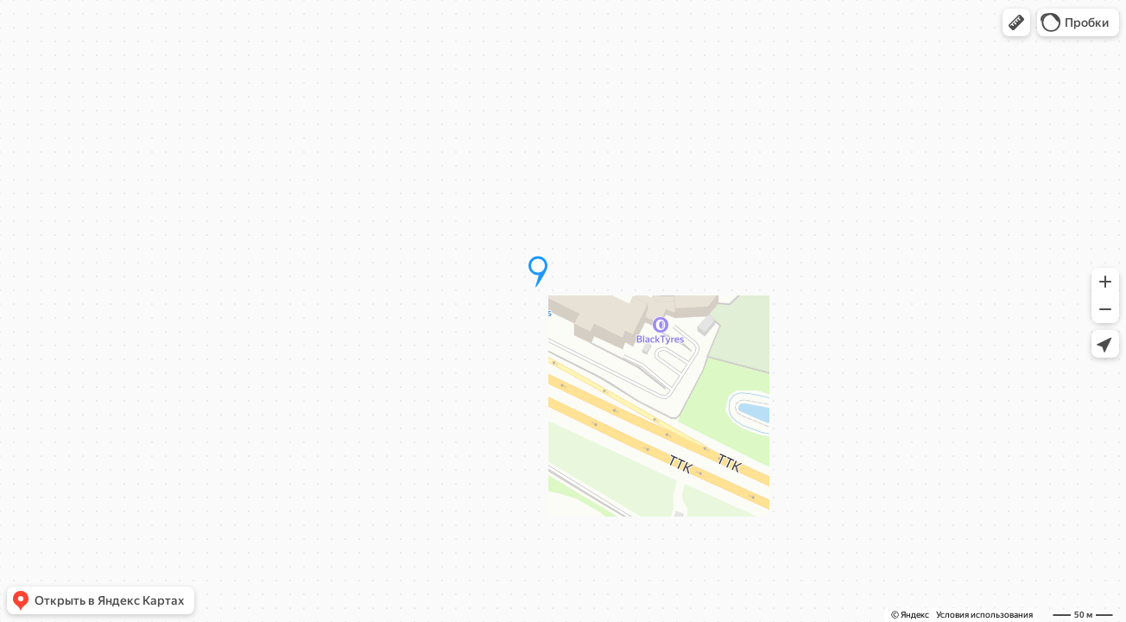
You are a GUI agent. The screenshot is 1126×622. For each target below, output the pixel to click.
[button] (1016, 22)
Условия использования (984, 614)
